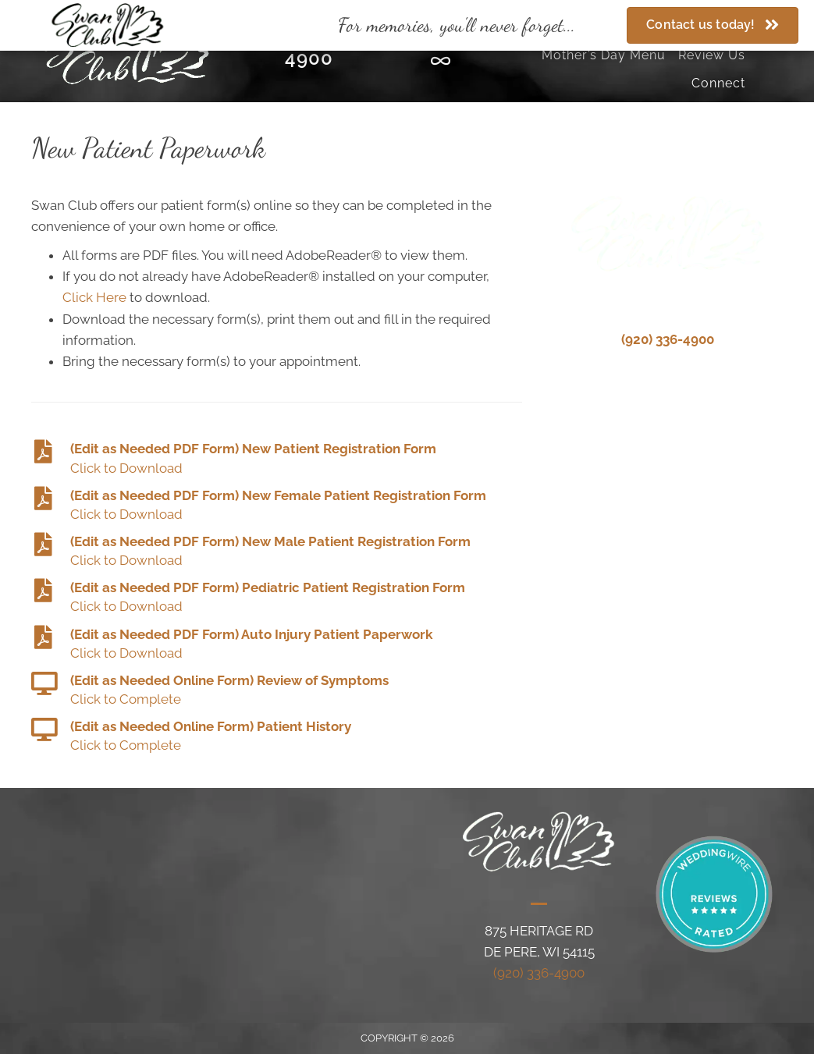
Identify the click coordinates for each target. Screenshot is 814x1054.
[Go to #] (276, 459)
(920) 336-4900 (667, 339)
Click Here (94, 297)
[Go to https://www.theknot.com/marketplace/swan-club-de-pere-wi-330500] (440, 63)
